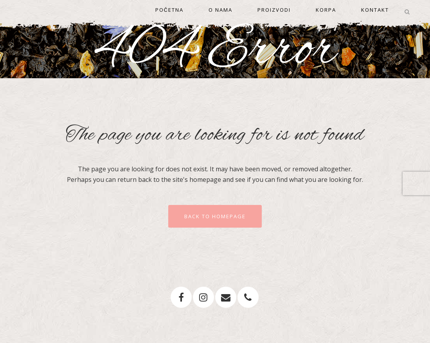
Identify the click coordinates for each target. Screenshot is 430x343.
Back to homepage (215, 216)
